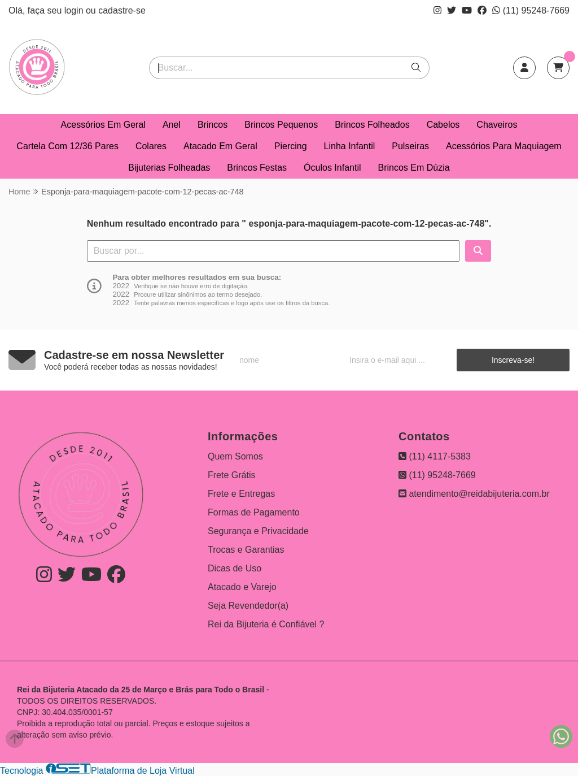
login (75, 10)
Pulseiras (410, 146)
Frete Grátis (231, 475)
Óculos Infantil (332, 167)
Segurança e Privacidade (258, 531)
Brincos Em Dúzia (414, 167)
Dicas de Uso (234, 568)
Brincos (212, 124)
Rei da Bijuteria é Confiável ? (266, 624)
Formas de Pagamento (254, 512)
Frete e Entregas (241, 493)
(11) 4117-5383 (435, 456)
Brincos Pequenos (281, 124)
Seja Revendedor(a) (248, 605)
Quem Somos (235, 456)
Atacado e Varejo (242, 587)
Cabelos (443, 124)
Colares (151, 146)
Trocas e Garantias (246, 549)
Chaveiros (496, 124)
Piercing (290, 146)
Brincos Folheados (372, 124)
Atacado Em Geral (220, 146)
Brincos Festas (257, 167)
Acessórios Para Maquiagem (504, 146)
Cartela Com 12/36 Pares (67, 146)
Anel (172, 124)
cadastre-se (122, 10)
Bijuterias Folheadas (169, 167)
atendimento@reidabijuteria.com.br (474, 493)
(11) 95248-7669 (531, 10)
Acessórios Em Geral (103, 124)
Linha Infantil (349, 146)
